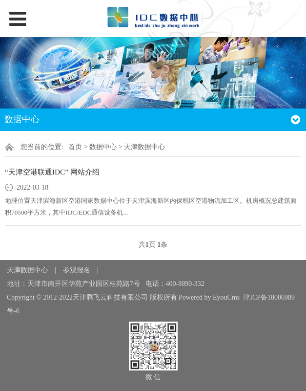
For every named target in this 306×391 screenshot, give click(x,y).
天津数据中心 (144, 147)
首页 (75, 147)
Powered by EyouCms (208, 297)
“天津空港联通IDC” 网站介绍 (52, 172)
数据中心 (103, 147)
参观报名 (76, 270)
